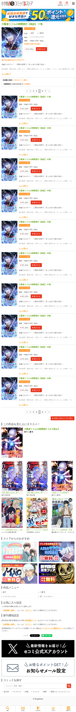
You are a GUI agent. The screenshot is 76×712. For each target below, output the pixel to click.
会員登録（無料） (9, 610)
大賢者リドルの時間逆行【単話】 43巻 (35, 159)
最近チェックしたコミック (60, 692)
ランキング (17, 692)
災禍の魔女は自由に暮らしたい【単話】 (38, 493)
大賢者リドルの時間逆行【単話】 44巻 (35, 191)
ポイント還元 (30, 28)
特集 (26, 692)
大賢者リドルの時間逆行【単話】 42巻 (35, 128)
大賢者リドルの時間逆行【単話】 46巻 (35, 253)
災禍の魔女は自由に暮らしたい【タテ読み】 (13, 493)
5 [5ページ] (39, 91)
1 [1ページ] (30, 91)
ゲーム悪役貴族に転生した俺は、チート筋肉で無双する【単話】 (13, 530)
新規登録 (60, 3)
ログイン (66, 3)
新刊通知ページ (30, 620)
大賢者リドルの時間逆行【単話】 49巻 (35, 347)
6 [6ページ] (42, 91)
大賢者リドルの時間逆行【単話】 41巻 (35, 97)
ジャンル (36, 692)
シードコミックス (37, 37)
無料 (45, 692)
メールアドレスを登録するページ (53, 628)
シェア (25, 635)
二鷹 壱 (41, 33)
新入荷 (6, 692)
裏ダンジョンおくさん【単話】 (38, 530)
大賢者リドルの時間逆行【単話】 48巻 (35, 316)
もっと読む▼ (6, 74)
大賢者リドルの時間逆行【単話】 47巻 (35, 284)
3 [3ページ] (33, 91)
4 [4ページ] (36, 91)
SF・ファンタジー (46, 596)
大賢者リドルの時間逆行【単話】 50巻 (35, 378)
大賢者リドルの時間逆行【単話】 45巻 (35, 222)
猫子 (32, 33)
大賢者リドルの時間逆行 (60, 493)
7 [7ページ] (45, 91)
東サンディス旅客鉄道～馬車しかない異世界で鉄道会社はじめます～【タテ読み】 (63, 530)
